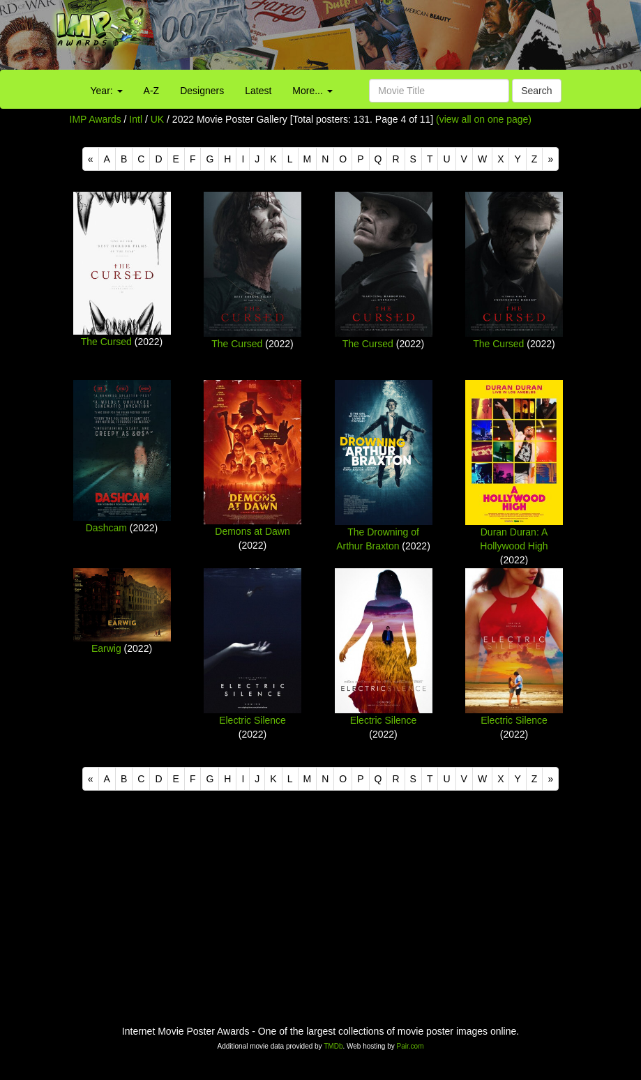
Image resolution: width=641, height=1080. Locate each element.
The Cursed (106, 341)
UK (157, 119)
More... (312, 90)
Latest (258, 90)
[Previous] (90, 159)
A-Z (152, 90)
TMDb (333, 1046)
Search (536, 90)
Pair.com (410, 1046)
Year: (107, 90)
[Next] (550, 159)
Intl (135, 119)
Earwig (106, 648)
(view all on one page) (483, 119)
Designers (202, 90)
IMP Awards (95, 119)
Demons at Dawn (252, 531)
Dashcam (106, 527)
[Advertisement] (401, 38)
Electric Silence (252, 720)
